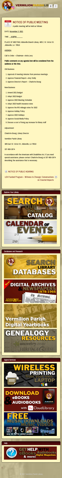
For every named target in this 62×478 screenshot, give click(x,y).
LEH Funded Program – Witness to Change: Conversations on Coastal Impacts (29, 178)
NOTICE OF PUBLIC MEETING (30, 22)
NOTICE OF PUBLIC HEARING (21, 171)
